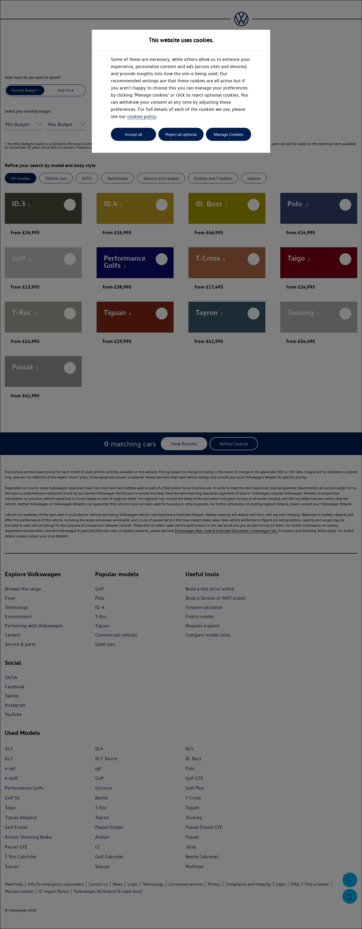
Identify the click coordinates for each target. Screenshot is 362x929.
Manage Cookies (228, 134)
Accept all (133, 134)
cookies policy (141, 116)
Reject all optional (180, 134)
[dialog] (181, 464)
